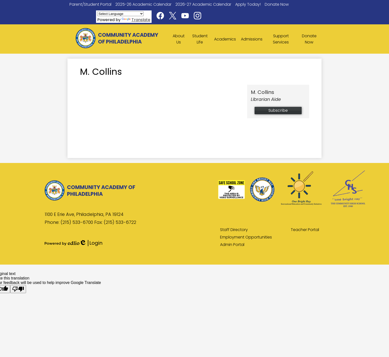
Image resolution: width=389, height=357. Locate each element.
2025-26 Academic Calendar (143, 4)
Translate (136, 20)
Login (90, 243)
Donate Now (277, 4)
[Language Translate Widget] (120, 13)
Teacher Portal (305, 230)
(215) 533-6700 (77, 222)
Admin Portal (232, 244)
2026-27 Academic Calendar (203, 4)
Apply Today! (248, 4)
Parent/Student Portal (90, 4)
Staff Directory (234, 230)
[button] (178, 39)
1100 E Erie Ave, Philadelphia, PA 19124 (84, 214)
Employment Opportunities (246, 237)
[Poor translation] (18, 289)
